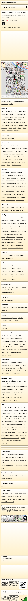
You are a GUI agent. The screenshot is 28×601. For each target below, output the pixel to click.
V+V (15, 128)
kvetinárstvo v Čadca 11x (8, 493)
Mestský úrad (9, 226)
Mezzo (8, 165)
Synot (16, 207)
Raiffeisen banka (18, 234)
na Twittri (15, 582)
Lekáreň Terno (15, 287)
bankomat (12, 217)
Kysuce (22, 101)
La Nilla (25, 151)
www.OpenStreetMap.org (19, 592)
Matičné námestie (10, 460)
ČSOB (22, 239)
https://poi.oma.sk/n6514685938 (8, 97)
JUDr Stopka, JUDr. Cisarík (15, 248)
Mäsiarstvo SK (5, 122)
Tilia (2, 287)
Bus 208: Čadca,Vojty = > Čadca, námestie (12, 424)
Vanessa (3, 159)
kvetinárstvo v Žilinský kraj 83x (9, 499)
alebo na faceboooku (7, 560)
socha (10, 320)
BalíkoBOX (19, 335)
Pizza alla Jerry (22, 156)
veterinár (7, 287)
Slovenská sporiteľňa (7, 228)
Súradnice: (4, 28)
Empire (25, 148)
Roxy (2, 148)
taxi (2, 255)
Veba (22, 114)
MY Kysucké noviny (6, 234)
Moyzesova (17, 462)
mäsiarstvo (4, 128)
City (15, 156)
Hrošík (10, 128)
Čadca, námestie (9, 255)
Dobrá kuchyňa (7, 154)
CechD (14, 119)
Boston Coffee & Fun (6, 156)
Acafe (13, 154)
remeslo (22, 226)
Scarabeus (16, 162)
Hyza (2, 111)
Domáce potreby (14, 130)
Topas (7, 111)
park (12, 207)
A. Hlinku (10, 462)
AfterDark (11, 151)
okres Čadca (4, 104)
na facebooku (11, 581)
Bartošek (23, 125)
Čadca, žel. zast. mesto (15, 386)
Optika (18, 114)
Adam (7, 130)
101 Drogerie (14, 111)
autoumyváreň (20, 274)
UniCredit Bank (5, 245)
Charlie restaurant (16, 165)
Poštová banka (11, 237)
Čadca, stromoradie (18, 392)
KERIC (21, 210)
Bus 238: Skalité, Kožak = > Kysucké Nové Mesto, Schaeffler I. (13, 440)
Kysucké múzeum (6, 210)
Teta (19, 341)
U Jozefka (10, 138)
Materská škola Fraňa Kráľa (8, 307)
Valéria (8, 114)
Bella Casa (22, 111)
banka (16, 226)
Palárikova (5, 20)
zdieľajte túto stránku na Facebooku (10, 581)
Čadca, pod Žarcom (18, 194)
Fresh (4, 344)
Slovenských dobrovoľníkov (15, 454)
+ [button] (3, 64)
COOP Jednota (18, 117)
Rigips (19, 128)
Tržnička (18, 122)
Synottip (3, 207)
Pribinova (3, 454)
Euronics (3, 119)
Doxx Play (15, 210)
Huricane (5, 151)
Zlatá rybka (4, 320)
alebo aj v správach (7, 562)
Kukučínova (4, 465)
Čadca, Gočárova (13, 400)
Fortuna (22, 207)
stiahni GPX (4, 510)
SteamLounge (21, 146)
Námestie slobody (21, 460)
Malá (10, 465)
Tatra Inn (3, 138)
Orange (24, 341)
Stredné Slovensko (6, 101)
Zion (14, 146)
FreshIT (10, 344)
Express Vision (5, 117)
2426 (2, 486)
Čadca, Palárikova (6, 392)
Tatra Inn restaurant (6, 146)
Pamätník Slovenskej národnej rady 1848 (12, 318)
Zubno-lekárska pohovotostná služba (11, 289)
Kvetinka (20, 119)
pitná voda (20, 154)
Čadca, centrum (18, 175)
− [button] (3, 66)
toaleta (24, 220)
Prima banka (4, 217)
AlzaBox (7, 373)
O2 (22, 365)
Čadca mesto (9, 389)
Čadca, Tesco (18, 389)
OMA (6, 2)
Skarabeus (19, 151)
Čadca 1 (18, 220)
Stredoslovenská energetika (8, 223)
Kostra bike (4, 328)
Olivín (12, 114)
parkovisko (4, 266)
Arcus (3, 114)
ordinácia (10, 292)
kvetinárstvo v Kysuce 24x (15, 496)
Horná (4, 462)
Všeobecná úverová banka (18, 231)
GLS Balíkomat (15, 373)
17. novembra (17, 465)
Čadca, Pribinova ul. (6, 258)
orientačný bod (5, 172)
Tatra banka (20, 237)
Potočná (11, 457)
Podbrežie (17, 457)
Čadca (11, 104)
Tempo (13, 352)
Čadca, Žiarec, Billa (15, 384)
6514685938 (4, 508)
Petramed (23, 287)
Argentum (4, 292)
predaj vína (9, 125)
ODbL (18, 594)
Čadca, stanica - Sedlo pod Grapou (10, 476)
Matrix (9, 119)
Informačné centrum (6, 175)
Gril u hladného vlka (16, 148)
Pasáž (7, 148)
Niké (8, 207)
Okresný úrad (5, 242)
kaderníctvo (17, 125)
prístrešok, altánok (16, 172)
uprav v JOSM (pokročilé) (19, 507)
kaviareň (10, 159)
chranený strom (5, 178)
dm (12, 117)
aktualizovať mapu (9, 507)
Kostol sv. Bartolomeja (7, 300)
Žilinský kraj (16, 101)
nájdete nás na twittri (7, 558)
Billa (9, 355)
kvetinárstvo (12, 2)
